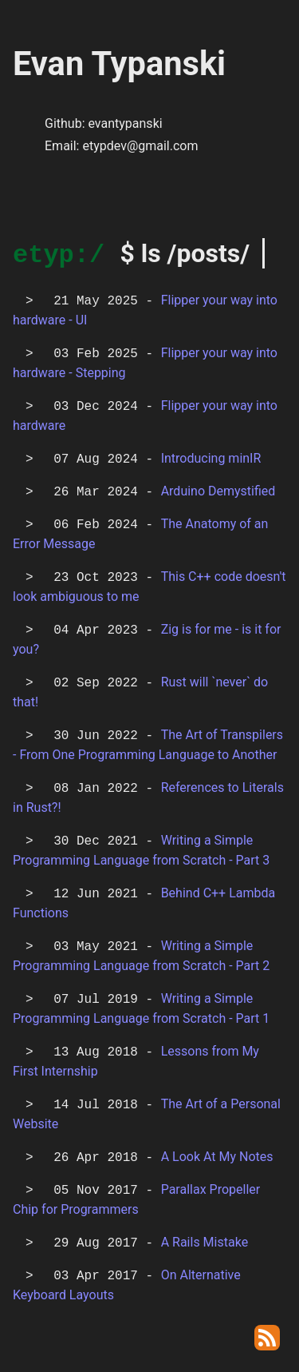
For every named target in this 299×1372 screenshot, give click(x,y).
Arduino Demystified (218, 494)
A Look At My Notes (217, 1159)
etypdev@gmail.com (140, 145)
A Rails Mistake (204, 1245)
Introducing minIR (211, 461)
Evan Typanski (119, 63)
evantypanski (125, 123)
